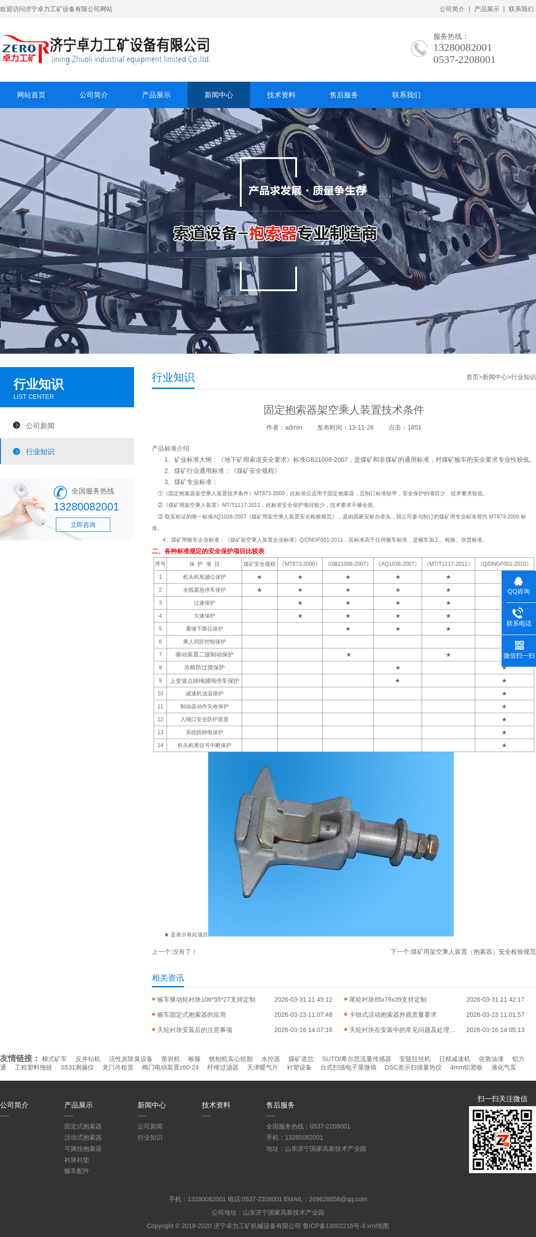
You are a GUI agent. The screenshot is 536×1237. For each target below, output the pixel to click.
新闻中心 (219, 95)
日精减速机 (454, 1058)
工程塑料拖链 (33, 1067)
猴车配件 (76, 1170)
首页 (472, 376)
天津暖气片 (262, 1067)
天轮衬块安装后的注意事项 (194, 1029)
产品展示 (486, 9)
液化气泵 (503, 1067)
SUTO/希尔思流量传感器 (356, 1058)
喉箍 (194, 1058)
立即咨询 (83, 524)
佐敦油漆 (491, 1058)
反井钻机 (87, 1058)
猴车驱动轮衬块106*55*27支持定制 (206, 999)
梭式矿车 (54, 1058)
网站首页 (31, 95)
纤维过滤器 (223, 1067)
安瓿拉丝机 (415, 1058)
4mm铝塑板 (466, 1067)
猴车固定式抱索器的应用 (191, 1014)
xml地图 (378, 1225)
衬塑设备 (299, 1067)
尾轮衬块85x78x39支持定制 (388, 999)
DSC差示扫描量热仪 (413, 1067)
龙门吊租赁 (118, 1067)
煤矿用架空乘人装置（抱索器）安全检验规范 (473, 951)
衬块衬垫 (76, 1159)
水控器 (270, 1058)
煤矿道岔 (301, 1058)
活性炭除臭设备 (131, 1058)
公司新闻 (40, 426)
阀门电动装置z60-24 (170, 1067)
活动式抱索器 (83, 1137)
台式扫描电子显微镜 (348, 1067)
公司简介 (452, 9)
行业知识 (40, 451)
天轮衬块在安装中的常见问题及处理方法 (402, 1029)
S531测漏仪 (77, 1067)
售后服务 (344, 95)
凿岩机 (170, 1058)
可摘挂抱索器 (83, 1148)
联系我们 (521, 9)
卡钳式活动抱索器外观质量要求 (393, 1014)
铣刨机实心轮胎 (231, 1058)
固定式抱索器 (83, 1126)
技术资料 (281, 95)
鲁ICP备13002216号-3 (334, 1225)
